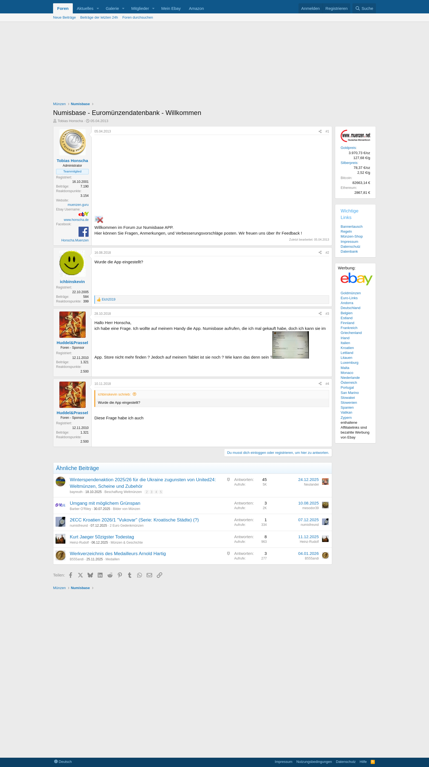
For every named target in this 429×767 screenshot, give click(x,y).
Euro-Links (349, 298)
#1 (327, 131)
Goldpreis (348, 148)
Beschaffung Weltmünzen (123, 492)
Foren (63, 8)
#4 (327, 384)
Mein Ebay (171, 8)
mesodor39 (310, 508)
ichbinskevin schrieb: (114, 394)
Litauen (346, 358)
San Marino (350, 393)
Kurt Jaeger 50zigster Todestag (102, 537)
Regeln (346, 231)
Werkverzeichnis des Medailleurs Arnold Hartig (118, 553)
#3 (327, 314)
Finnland (347, 323)
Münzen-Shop (352, 236)
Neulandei (311, 484)
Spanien (347, 407)
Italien (345, 343)
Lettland (347, 353)
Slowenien (349, 402)
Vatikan (346, 412)
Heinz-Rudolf (79, 542)
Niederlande (350, 378)
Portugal (347, 387)
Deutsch (63, 762)
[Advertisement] (214, 63)
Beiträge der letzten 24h (99, 17)
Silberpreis (349, 163)
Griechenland (351, 333)
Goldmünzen (351, 293)
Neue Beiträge (64, 17)
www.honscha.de (76, 220)
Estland (346, 318)
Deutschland (350, 308)
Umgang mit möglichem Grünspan (105, 503)
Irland (345, 338)
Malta (345, 368)
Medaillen (113, 559)
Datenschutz (350, 246)
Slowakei (348, 398)
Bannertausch (352, 226)
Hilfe (363, 762)
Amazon (196, 8)
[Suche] (364, 8)
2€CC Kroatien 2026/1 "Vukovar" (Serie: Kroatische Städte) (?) (134, 520)
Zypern (346, 418)
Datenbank (349, 251)
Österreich (349, 382)
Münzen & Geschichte (127, 542)
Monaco (347, 373)
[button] (98, 8)
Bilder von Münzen (126, 509)
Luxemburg (349, 363)
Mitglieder (140, 8)
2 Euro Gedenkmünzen (126, 525)
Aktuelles (85, 8)
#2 (327, 253)
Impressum (349, 242)
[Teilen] (320, 131)
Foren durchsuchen (137, 17)
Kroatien (347, 348)
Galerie (112, 8)
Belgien (346, 313)
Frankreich (349, 328)
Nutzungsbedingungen (314, 762)
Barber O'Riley (80, 509)
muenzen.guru (78, 205)
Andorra (347, 303)
